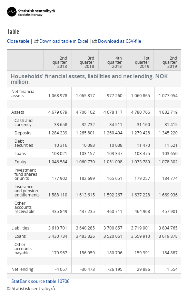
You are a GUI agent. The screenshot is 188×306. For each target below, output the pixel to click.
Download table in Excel (63, 41)
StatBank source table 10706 (40, 281)
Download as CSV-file (119, 41)
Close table (18, 41)
